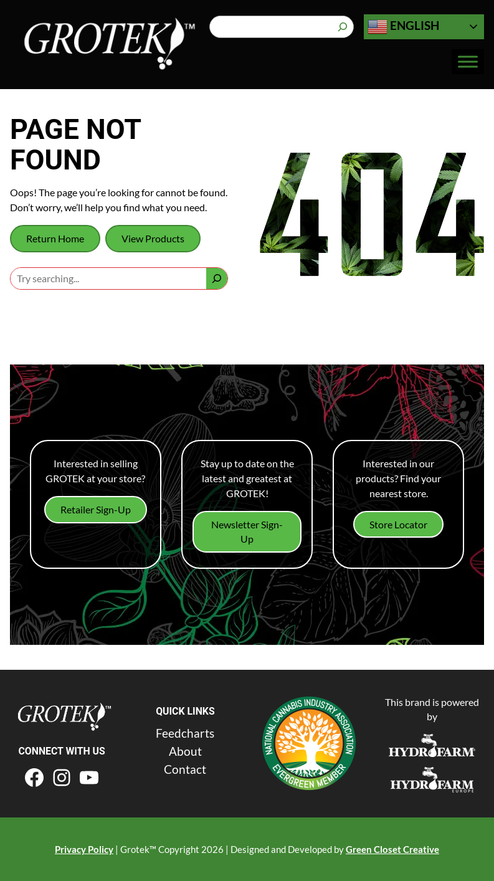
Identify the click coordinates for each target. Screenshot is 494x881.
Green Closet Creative (392, 849)
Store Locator (398, 524)
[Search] (342, 26)
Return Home (55, 238)
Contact (185, 769)
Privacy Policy (84, 849)
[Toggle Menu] (468, 62)
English (403, 27)
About (185, 751)
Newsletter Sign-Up (247, 531)
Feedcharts (185, 733)
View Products (152, 238)
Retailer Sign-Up (95, 509)
